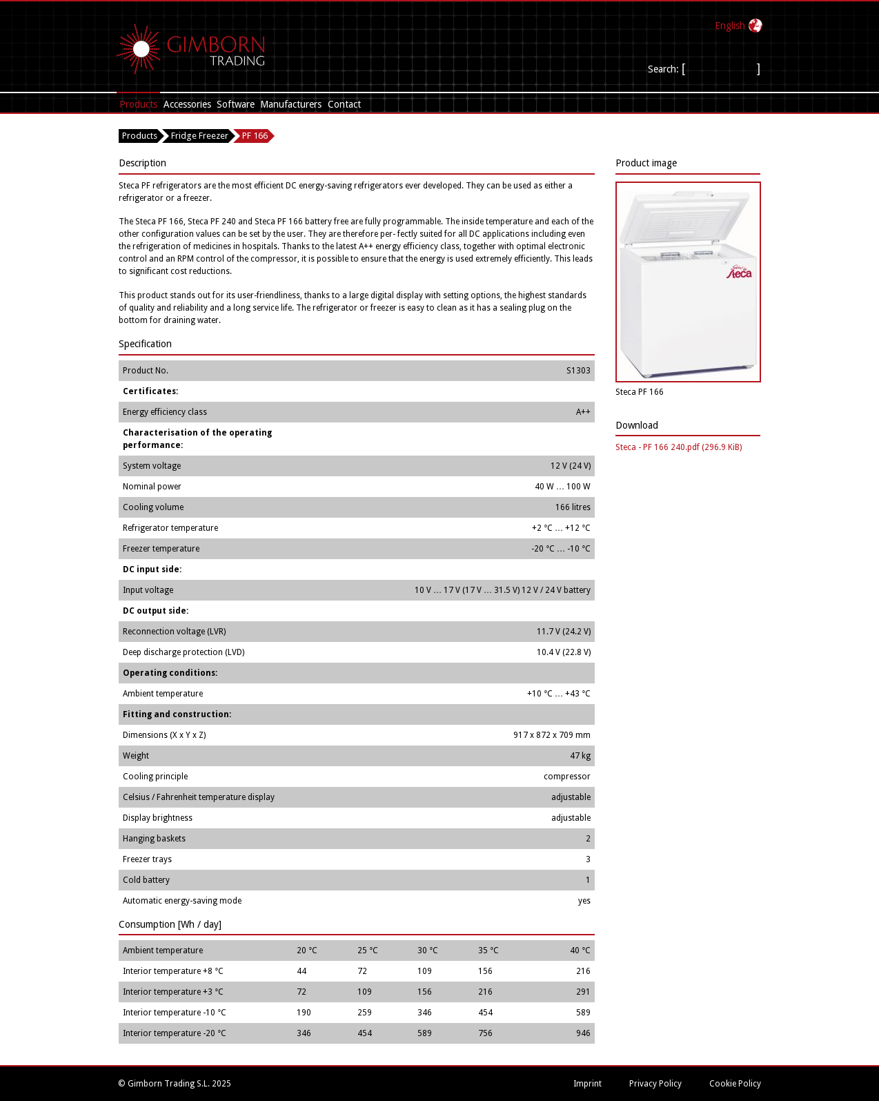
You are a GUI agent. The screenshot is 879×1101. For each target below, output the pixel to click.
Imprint (587, 1084)
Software (236, 104)
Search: (665, 69)
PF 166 (255, 135)
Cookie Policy (735, 1084)
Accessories (187, 104)
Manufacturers (291, 104)
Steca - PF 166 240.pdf (678, 447)
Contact (344, 104)
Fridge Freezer (199, 135)
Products (138, 104)
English (730, 25)
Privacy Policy (655, 1084)
